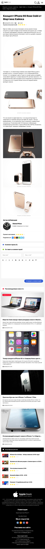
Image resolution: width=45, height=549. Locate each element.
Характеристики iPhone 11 (22, 513)
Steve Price (17, 224)
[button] (2, 260)
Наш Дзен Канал (22, 516)
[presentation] (12, 281)
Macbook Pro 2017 (7, 294)
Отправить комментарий (33, 281)
